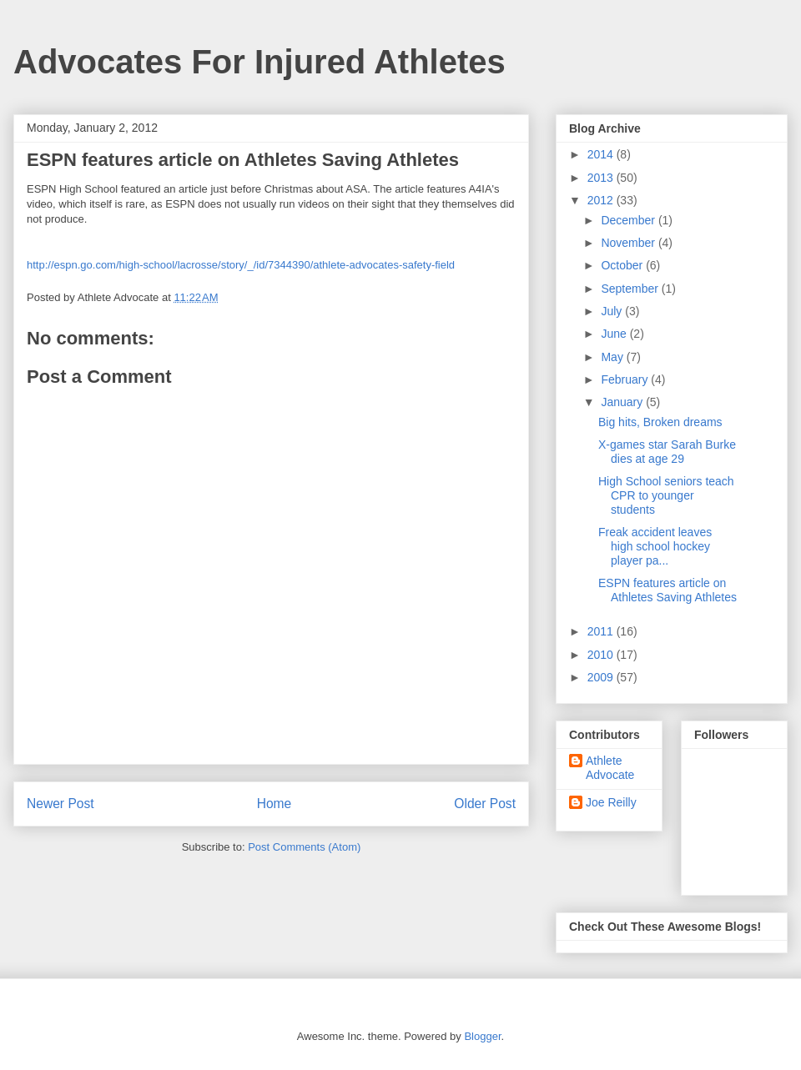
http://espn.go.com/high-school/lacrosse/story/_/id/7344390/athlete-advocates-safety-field (241, 265)
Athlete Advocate (610, 767)
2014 (602, 154)
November (629, 242)
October (623, 265)
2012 (602, 200)
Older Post (485, 803)
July (613, 311)
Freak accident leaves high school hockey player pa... (655, 546)
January (623, 402)
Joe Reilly (611, 802)
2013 (602, 177)
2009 (602, 677)
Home (274, 803)
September (631, 288)
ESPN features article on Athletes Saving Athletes (667, 590)
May (613, 357)
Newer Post (60, 803)
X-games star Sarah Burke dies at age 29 (667, 451)
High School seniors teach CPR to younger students (666, 495)
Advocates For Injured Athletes (259, 61)
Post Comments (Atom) (304, 847)
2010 (602, 654)
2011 (602, 631)
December (629, 220)
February (626, 379)
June (615, 333)
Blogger (482, 1036)
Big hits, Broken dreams (660, 422)
